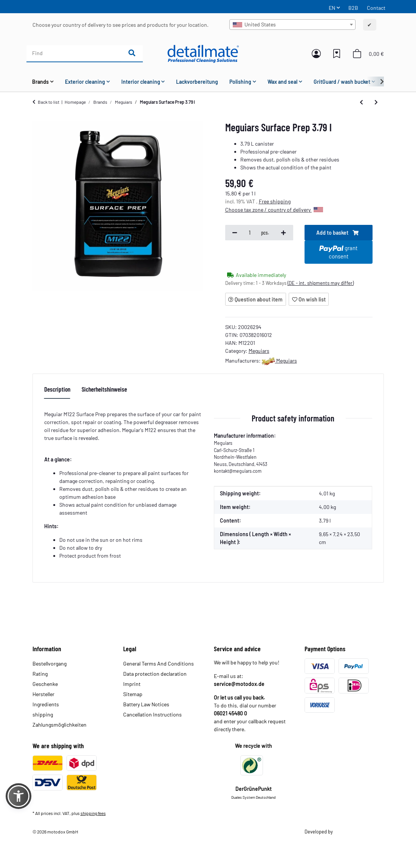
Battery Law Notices (146, 704)
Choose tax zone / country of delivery (274, 209)
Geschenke (45, 684)
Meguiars (259, 350)
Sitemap (132, 694)
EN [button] (332, 8)
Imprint (132, 684)
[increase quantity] (283, 233)
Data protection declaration (155, 673)
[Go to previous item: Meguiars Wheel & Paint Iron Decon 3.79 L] (361, 102)
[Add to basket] (339, 233)
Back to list (48, 102)
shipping (42, 714)
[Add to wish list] (309, 299)
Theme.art (344, 831)
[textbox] (292, 24)
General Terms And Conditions (158, 663)
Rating (40, 673)
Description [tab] (57, 389)
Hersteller (43, 694)
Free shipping (275, 201)
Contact (376, 8)
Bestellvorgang (49, 663)
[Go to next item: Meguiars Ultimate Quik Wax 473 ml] (376, 102)
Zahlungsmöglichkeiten (59, 724)
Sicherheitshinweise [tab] (104, 389)
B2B (353, 8)
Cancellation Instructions (152, 714)
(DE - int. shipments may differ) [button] (321, 283)
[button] (316, 53)
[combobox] (292, 24)
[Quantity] (250, 233)
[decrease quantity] (234, 233)
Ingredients (45, 704)
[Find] (73, 53)
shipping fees (93, 813)
